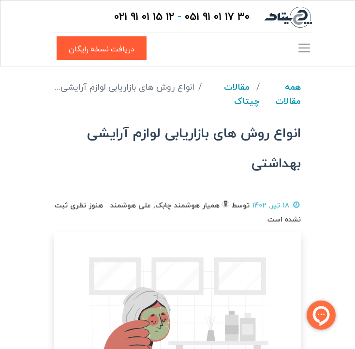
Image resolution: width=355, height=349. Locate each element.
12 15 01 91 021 (144, 17)
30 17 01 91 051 (217, 17)
